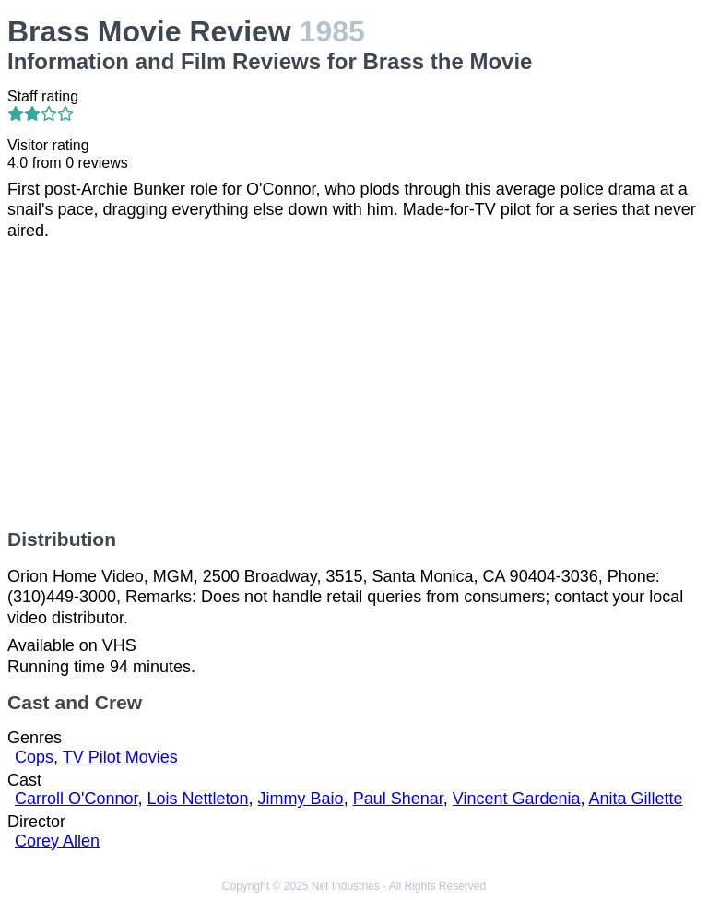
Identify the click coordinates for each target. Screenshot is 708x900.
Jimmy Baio (301, 798)
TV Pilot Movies (120, 757)
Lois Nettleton (198, 798)
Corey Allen (57, 841)
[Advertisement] (354, 384)
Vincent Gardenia (517, 798)
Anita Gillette (636, 798)
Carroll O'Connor (76, 798)
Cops (34, 757)
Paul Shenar (398, 798)
